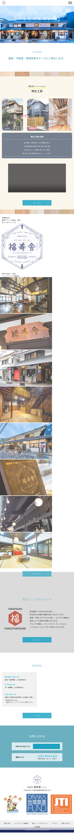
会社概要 (37, 836)
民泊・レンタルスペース (40, 833)
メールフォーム (46, 756)
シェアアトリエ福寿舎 (21, 833)
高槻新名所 (6, 225)
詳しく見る (37, 210)
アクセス (37, 725)
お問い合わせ (65, 833)
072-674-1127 (48, 765)
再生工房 (7, 833)
